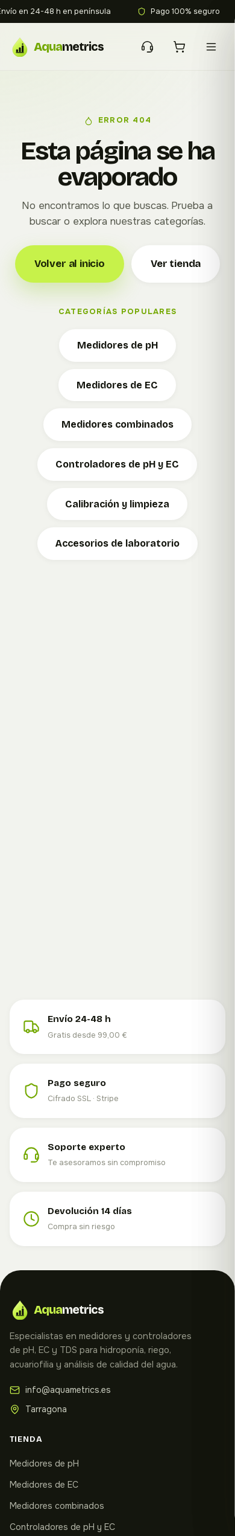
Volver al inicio (69, 263)
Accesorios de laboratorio (117, 543)
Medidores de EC (117, 385)
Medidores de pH (117, 345)
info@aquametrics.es (60, 1389)
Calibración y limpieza (117, 504)
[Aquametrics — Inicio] (64, 46)
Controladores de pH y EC (117, 464)
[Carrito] (179, 46)
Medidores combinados (117, 424)
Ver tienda (176, 263)
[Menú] (211, 46)
